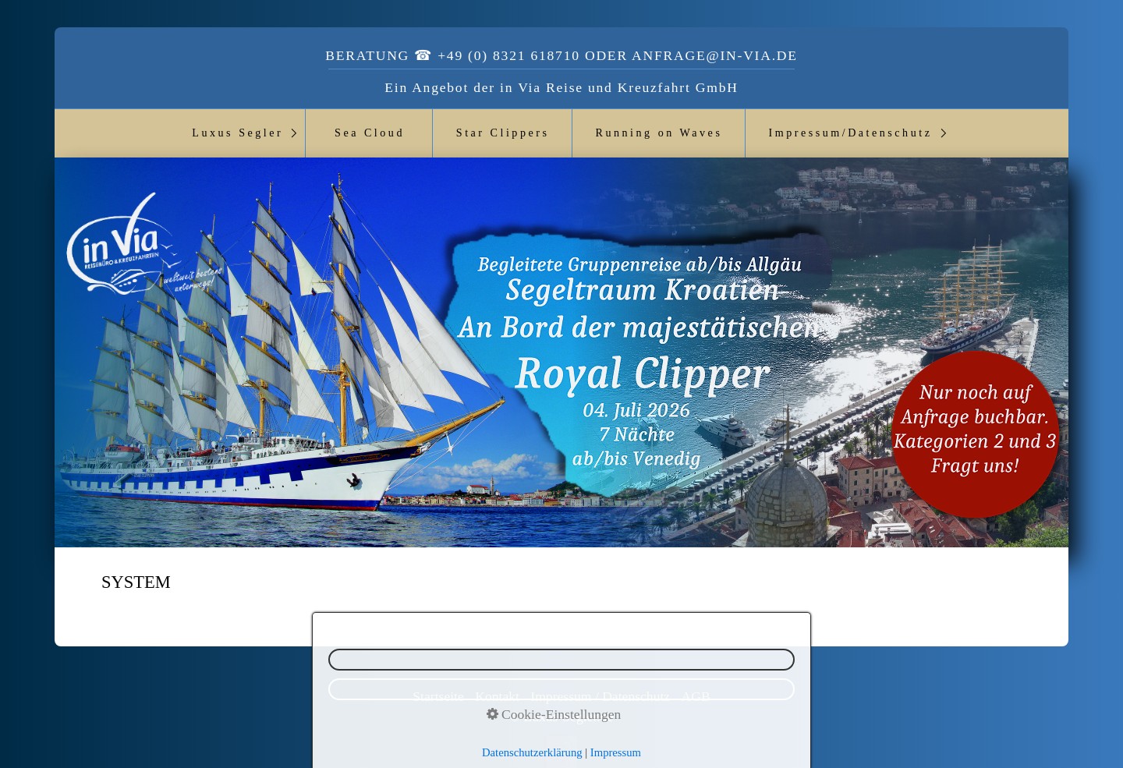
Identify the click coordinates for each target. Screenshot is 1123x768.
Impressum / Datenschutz (600, 696)
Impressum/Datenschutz (850, 132)
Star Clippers (503, 132)
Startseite (438, 696)
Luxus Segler (237, 132)
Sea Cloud (370, 132)
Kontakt (497, 696)
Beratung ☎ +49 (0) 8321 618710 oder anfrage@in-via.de (561, 55)
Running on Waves (659, 132)
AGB (696, 696)
